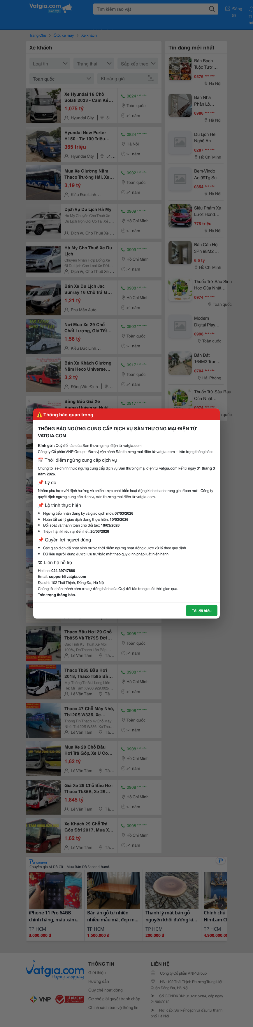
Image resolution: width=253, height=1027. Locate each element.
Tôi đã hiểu (202, 610)
